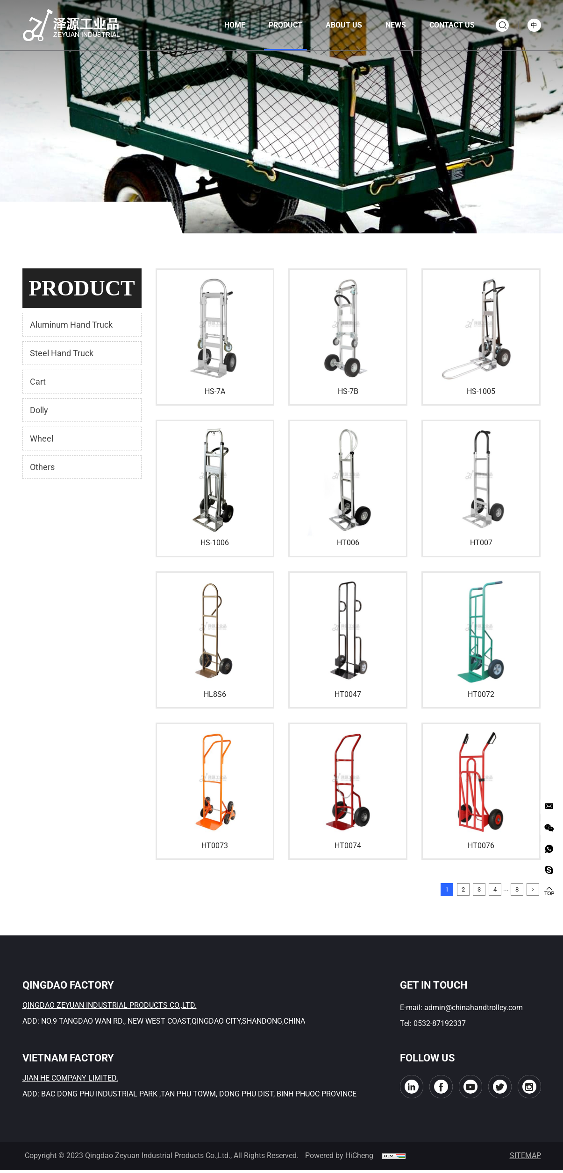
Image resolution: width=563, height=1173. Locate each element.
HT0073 (214, 845)
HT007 (481, 542)
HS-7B (348, 391)
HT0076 (481, 845)
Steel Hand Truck (61, 353)
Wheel (41, 438)
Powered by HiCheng (339, 1158)
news (390, 25)
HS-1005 (481, 391)
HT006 (348, 542)
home (229, 25)
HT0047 (348, 694)
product (280, 25)
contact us (447, 25)
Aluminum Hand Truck (71, 325)
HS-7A (215, 391)
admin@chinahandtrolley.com (473, 1010)
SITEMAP (525, 1158)
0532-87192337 (439, 1026)
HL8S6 (215, 694)
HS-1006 (214, 542)
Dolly (39, 410)
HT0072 (481, 694)
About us (339, 25)
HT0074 (348, 845)
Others (42, 467)
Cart (38, 381)
